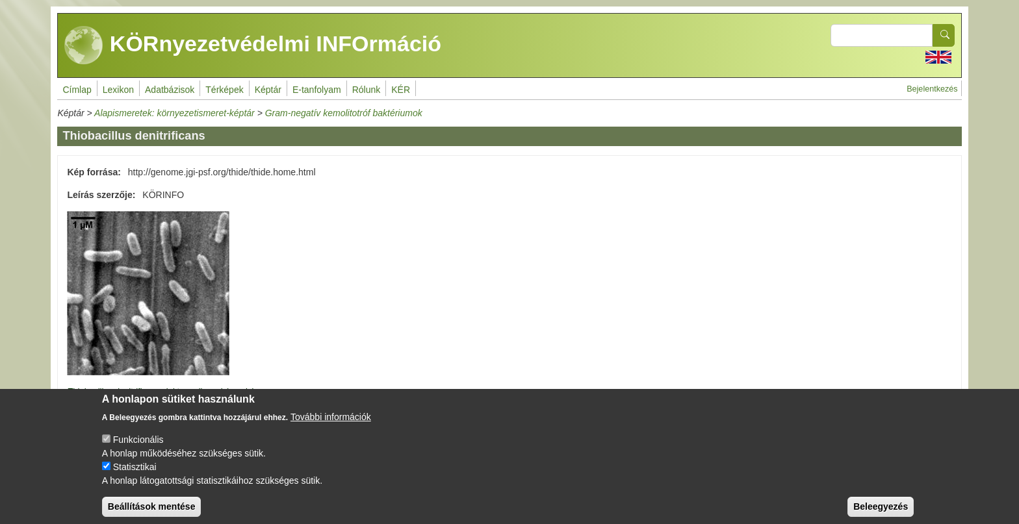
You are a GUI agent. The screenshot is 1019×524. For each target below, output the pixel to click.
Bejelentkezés (932, 89)
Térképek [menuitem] (224, 89)
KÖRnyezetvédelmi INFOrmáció (252, 45)
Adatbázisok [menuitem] (169, 89)
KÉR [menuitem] (400, 89)
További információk (330, 428)
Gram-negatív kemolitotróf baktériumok (343, 113)
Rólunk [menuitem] (366, 89)
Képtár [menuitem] (268, 89)
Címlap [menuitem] (76, 89)
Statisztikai (135, 478)
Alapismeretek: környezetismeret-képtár (174, 113)
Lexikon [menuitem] (118, 89)
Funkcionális (138, 450)
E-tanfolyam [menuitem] (316, 89)
